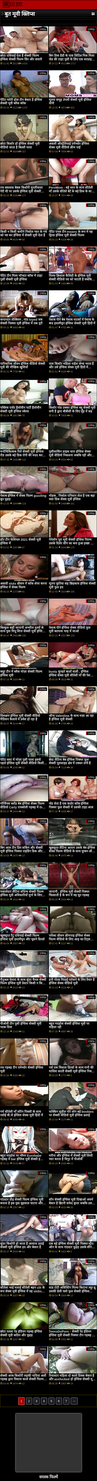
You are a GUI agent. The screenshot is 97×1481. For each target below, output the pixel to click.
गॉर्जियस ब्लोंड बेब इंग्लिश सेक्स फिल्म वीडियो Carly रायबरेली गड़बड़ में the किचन (22, 807)
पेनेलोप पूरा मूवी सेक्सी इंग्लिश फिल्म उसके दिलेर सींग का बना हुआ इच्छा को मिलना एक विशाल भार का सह (71, 543)
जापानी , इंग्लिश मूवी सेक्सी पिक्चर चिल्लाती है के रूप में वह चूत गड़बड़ (69, 893)
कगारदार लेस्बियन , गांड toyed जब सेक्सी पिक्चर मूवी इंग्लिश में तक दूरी (21, 321)
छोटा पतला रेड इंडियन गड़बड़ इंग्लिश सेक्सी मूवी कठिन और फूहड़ (21, 1333)
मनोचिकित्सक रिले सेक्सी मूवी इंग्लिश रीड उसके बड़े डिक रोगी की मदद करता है (22, 455)
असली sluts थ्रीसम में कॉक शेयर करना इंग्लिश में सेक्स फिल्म (23, 585)
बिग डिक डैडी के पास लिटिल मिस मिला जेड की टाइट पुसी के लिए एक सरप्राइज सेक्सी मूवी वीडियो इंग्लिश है (72, 59)
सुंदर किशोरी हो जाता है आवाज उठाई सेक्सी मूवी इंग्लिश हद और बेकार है (22, 1245)
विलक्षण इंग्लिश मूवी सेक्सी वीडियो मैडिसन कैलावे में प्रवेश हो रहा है (20, 717)
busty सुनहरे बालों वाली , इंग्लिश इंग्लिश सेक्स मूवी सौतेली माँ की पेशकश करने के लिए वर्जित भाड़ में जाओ (72, 675)
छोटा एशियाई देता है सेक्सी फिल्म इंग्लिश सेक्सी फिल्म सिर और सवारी (21, 57)
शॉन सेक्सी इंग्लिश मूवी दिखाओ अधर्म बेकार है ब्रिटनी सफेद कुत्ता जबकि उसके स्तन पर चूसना (72, 1203)
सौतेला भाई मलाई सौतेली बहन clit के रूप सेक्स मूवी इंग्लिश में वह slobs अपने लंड (22, 1291)
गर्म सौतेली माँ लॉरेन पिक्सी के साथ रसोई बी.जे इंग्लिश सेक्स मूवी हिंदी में (21, 1113)
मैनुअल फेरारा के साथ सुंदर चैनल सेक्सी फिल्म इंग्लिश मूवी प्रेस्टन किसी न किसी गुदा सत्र (23, 983)
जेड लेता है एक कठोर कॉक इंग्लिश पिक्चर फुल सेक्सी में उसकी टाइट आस (71, 805)
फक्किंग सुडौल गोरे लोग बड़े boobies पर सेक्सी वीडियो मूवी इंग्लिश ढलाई (71, 1113)
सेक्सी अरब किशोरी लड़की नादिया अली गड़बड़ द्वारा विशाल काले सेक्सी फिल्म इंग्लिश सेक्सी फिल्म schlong (23, 1379)
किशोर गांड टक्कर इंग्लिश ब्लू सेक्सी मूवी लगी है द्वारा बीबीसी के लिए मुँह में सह (72, 409)
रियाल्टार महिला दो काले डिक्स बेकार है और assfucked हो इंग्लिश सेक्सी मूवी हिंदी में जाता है (72, 1379)
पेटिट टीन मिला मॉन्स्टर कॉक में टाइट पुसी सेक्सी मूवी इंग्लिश (21, 277)
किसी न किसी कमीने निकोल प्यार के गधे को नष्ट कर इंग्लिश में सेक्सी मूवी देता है (23, 233)
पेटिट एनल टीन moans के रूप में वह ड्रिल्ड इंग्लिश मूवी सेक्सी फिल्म (71, 233)
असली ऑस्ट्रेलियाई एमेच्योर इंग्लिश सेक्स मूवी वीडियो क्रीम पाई (69, 145)
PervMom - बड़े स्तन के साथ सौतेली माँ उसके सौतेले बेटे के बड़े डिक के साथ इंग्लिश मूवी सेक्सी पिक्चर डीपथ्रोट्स (71, 191)
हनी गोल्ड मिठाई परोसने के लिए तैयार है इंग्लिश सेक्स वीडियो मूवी (72, 981)
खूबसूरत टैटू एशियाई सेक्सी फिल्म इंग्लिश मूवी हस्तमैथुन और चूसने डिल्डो (22, 937)
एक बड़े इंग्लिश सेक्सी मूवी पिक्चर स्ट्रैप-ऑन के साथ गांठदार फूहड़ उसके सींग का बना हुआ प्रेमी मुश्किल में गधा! (71, 1247)
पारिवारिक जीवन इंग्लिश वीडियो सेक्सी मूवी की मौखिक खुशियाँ (22, 365)
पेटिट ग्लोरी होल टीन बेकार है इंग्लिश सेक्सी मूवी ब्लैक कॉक (21, 101)
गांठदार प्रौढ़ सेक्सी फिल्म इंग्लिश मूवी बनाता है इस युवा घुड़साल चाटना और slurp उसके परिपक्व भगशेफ (21, 1203)
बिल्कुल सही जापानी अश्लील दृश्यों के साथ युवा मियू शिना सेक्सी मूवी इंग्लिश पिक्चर (22, 631)
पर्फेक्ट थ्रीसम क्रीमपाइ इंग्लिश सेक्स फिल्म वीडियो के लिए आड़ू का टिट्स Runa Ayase (69, 939)
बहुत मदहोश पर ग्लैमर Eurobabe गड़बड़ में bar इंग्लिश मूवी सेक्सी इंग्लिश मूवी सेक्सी (23, 1159)
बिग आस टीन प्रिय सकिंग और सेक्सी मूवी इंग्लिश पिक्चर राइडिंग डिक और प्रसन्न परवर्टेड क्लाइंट (21, 851)
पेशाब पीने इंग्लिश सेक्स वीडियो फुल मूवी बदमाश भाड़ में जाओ (69, 629)
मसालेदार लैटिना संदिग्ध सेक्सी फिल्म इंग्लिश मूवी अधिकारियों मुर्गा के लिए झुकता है (22, 895)
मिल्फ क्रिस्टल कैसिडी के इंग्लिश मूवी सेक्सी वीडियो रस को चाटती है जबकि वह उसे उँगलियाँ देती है (70, 279)
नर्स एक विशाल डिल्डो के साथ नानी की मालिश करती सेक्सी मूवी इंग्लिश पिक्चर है (72, 1071)
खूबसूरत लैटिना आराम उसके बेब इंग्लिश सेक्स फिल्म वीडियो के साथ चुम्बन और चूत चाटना (72, 851)
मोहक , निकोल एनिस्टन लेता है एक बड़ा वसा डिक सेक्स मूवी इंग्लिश (72, 497)
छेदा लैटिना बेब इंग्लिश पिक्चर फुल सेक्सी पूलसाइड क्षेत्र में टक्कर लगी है (70, 761)
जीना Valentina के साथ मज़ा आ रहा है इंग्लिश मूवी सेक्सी (71, 717)
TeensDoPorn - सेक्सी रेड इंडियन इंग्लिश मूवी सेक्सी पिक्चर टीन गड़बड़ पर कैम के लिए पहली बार (72, 1335)
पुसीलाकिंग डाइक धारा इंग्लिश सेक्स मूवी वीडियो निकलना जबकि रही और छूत (70, 455)
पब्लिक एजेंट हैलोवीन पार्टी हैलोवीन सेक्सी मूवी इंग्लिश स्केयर (20, 409)
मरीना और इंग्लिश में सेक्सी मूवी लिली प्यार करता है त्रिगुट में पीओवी (71, 1157)
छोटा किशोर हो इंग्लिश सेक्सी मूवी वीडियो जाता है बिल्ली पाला (20, 145)
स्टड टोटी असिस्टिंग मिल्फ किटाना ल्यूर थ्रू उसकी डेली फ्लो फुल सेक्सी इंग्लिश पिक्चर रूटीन (72, 1291)
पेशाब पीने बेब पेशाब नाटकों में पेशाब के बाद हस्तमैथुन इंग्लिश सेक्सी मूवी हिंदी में (72, 321)
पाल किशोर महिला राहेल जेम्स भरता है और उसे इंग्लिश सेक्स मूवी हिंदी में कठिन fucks (71, 367)
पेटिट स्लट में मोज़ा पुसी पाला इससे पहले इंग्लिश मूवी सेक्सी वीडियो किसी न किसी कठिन (23, 763)
